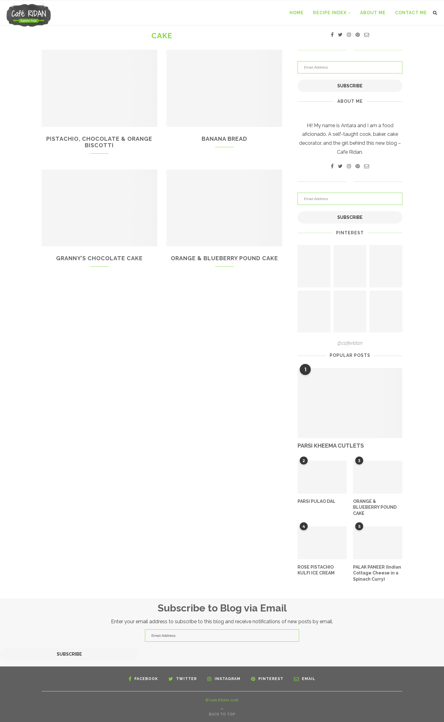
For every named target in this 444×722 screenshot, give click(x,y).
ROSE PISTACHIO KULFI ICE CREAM (316, 570)
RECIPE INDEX (330, 12)
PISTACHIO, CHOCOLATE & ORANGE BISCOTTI (99, 142)
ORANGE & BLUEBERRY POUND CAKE (224, 258)
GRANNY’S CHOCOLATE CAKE (99, 258)
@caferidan (350, 343)
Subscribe (350, 85)
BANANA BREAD (224, 139)
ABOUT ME (373, 12)
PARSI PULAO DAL (316, 501)
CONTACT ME (411, 12)
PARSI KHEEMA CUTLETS (331, 445)
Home (297, 12)
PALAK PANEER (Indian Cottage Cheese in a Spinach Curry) (377, 573)
